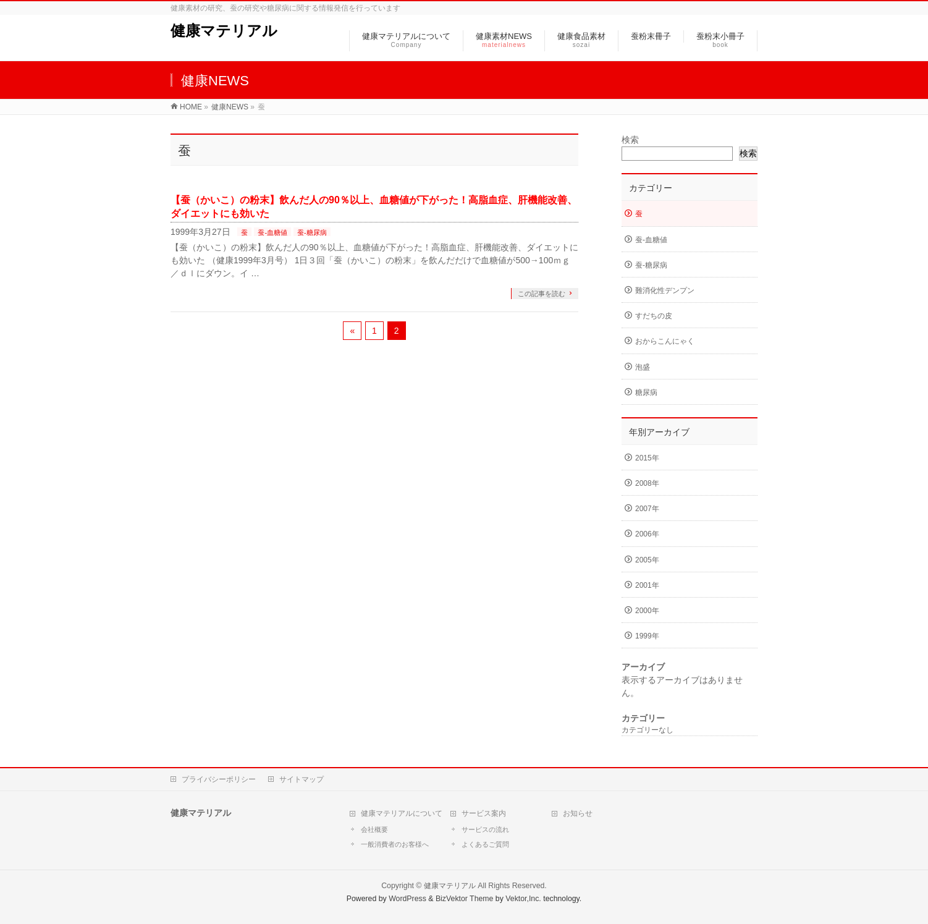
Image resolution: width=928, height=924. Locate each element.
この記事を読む (541, 293)
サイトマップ (301, 779)
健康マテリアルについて (401, 813)
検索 (630, 140)
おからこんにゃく (664, 341)
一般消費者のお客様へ (395, 844)
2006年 (647, 534)
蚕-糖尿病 (312, 232)
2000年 (647, 610)
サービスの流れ (485, 829)
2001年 (647, 585)
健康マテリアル (224, 30)
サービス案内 (484, 813)
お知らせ (578, 813)
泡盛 (642, 367)
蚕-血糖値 (272, 232)
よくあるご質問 (485, 844)
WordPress (407, 898)
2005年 (647, 560)
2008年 (647, 483)
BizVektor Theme (465, 898)
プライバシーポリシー (219, 779)
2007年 (647, 508)
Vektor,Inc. (523, 898)
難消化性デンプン (664, 290)
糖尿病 (646, 392)
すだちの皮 (653, 316)
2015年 (647, 458)
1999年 (647, 636)
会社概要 (374, 829)
